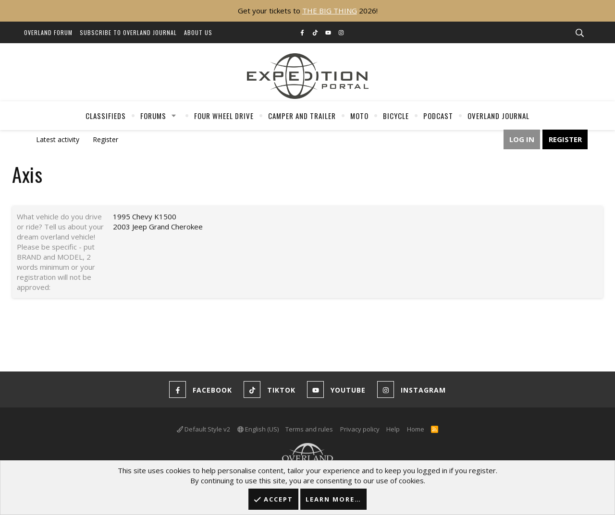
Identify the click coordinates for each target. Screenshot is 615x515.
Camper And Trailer (302, 115)
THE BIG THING (329, 10)
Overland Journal (498, 115)
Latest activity (57, 139)
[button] (174, 115)
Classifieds (106, 115)
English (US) (258, 429)
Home (415, 429)
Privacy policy (360, 429)
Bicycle (396, 115)
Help (393, 429)
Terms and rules (309, 429)
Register (105, 139)
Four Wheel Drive (224, 115)
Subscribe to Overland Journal (128, 32)
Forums (153, 115)
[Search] (579, 33)
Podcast (438, 115)
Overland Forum (48, 32)
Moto (359, 115)
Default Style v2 (203, 429)
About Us (198, 32)
